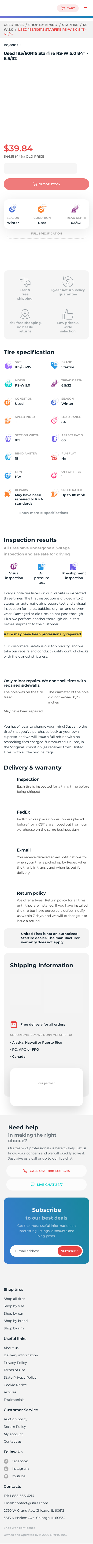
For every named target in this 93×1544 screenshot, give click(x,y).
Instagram (16, 1468)
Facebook (16, 1461)
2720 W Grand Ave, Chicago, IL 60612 (33, 1510)
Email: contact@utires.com (26, 1503)
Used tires (14, 25)
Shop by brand (43, 25)
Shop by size (14, 1306)
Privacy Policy (15, 1363)
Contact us (12, 1441)
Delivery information (20, 1355)
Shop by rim (14, 1328)
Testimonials (14, 1400)
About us (11, 1348)
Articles (10, 1392)
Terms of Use (14, 1370)
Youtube (15, 1476)
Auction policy (15, 1419)
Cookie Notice (15, 1385)
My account (13, 1434)
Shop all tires (14, 1299)
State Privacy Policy (19, 1377)
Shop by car (13, 1313)
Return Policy (15, 1427)
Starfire (70, 25)
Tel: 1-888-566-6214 (19, 1496)
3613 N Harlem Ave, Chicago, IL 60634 (34, 1518)
